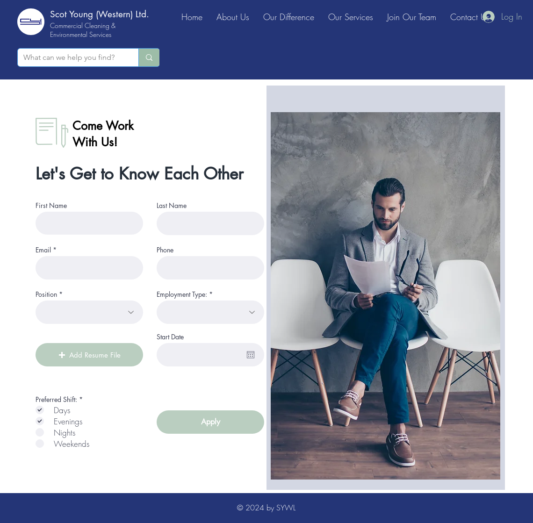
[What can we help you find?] (71, 57)
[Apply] (210, 422)
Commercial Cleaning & (82, 25)
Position (46, 294)
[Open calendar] (250, 354)
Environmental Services (80, 34)
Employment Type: (182, 294)
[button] (89, 354)
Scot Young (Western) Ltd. (99, 14)
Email (43, 250)
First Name (51, 205)
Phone (165, 250)
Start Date (170, 337)
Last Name (172, 205)
